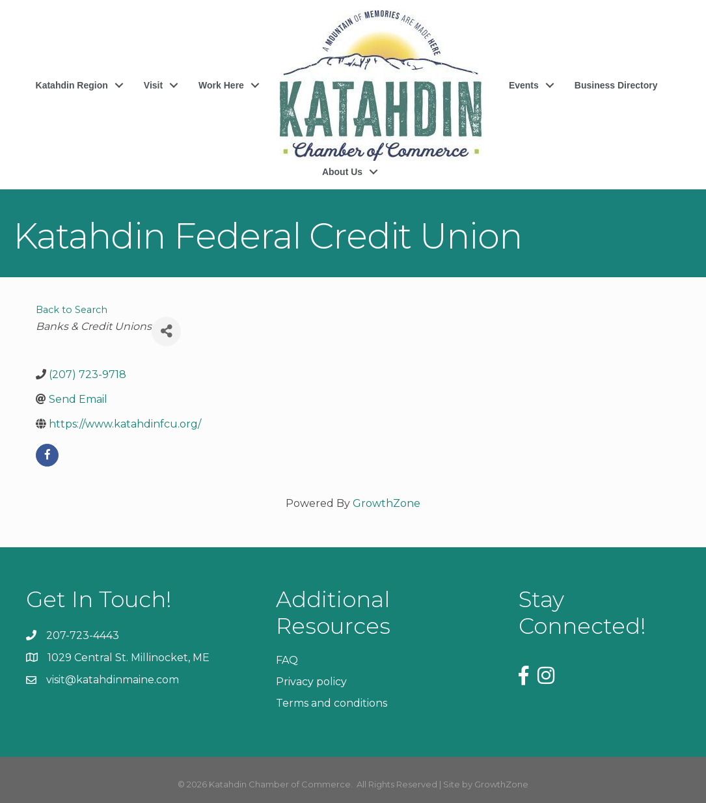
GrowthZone (386, 503)
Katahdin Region (72, 85)
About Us (342, 172)
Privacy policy (311, 681)
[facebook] (47, 455)
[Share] (166, 331)
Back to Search (71, 310)
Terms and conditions (331, 703)
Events (524, 85)
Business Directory (616, 85)
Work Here (221, 85)
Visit (153, 85)
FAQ (287, 660)
